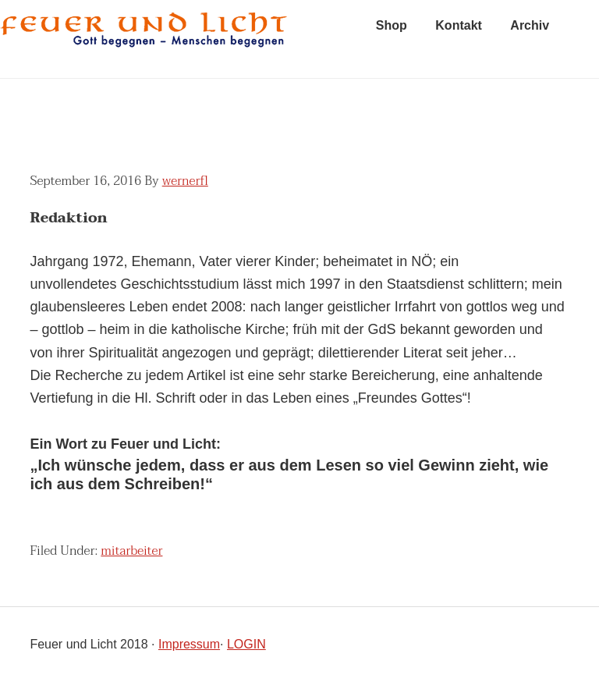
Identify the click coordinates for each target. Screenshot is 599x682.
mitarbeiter (131, 551)
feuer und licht (144, 39)
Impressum (189, 644)
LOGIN (246, 644)
